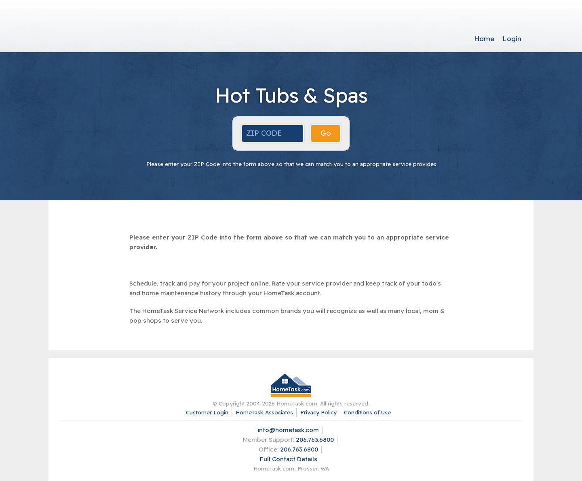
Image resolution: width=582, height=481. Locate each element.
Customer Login (207, 412)
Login (511, 38)
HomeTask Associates (264, 412)
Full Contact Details (288, 459)
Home (484, 38)
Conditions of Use (367, 412)
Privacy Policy (318, 412)
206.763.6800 (315, 439)
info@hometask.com (288, 430)
